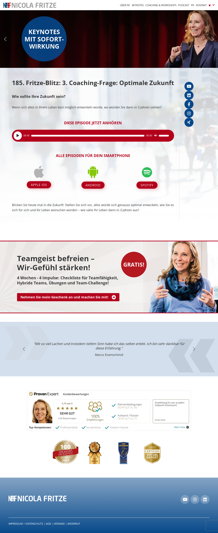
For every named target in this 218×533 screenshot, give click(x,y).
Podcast (183, 5)
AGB (48, 523)
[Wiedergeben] (18, 135)
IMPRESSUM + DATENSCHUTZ (26, 523)
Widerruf (73, 523)
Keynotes (138, 5)
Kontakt (201, 5)
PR (192, 5)
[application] (91, 135)
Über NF (125, 5)
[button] (5, 39)
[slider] (87, 136)
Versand (59, 523)
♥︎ (212, 5)
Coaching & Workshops (160, 5)
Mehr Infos (181, 427)
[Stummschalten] (156, 136)
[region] (109, 39)
